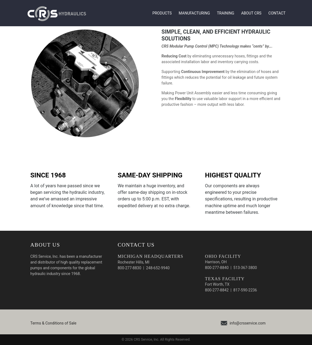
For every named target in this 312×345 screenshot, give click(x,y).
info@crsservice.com (247, 323)
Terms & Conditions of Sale (53, 323)
